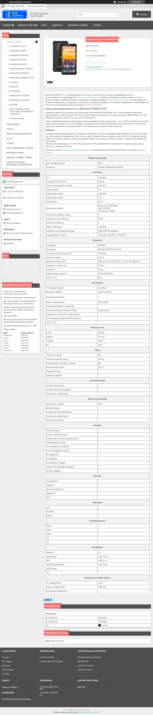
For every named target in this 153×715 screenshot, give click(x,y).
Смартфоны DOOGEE (19, 73)
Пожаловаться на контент (90, 712)
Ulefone (110, 100)
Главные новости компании (51, 661)
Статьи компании (47, 657)
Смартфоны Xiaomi (18, 46)
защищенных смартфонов (88, 97)
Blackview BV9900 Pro (93, 105)
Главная (7, 25)
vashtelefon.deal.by (14, 209)
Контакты (57, 25)
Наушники (14, 86)
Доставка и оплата (78, 25)
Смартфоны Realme (18, 60)
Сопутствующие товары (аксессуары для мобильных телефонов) (22, 111)
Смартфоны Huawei (18, 51)
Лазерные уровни (85, 670)
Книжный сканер (17, 118)
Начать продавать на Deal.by (20, 2)
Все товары (7, 661)
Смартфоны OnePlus (18, 64)
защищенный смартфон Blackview (75, 150)
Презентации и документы (19, 133)
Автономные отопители (19, 100)
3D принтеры (15, 91)
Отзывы (10, 143)
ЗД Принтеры (83, 661)
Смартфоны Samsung (19, 55)
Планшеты (14, 82)
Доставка (6, 665)
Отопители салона (85, 665)
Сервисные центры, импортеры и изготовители (19, 163)
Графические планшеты (20, 95)
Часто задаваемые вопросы (19, 148)
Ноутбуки (14, 104)
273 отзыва (121, 2)
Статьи (97, 25)
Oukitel (117, 100)
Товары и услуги (26, 25)
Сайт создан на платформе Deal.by (76, 710)
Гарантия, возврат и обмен (19, 157)
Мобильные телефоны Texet (22, 78)
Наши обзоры (12, 124)
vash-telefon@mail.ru (14, 213)
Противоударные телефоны (21, 69)
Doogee (125, 100)
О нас (44, 25)
